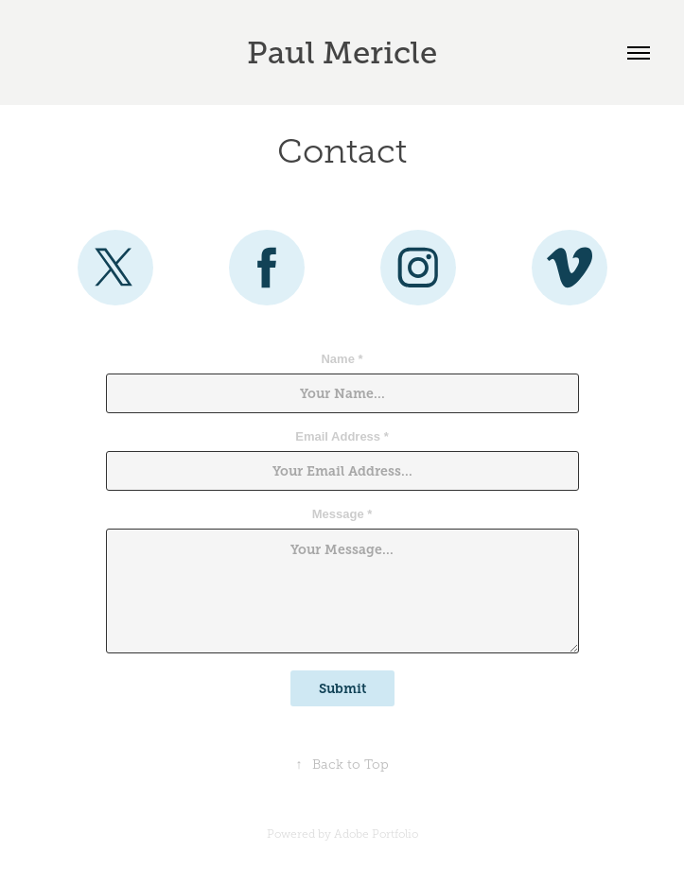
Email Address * (342, 436)
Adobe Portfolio (376, 834)
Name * (341, 359)
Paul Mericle (342, 52)
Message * (342, 514)
